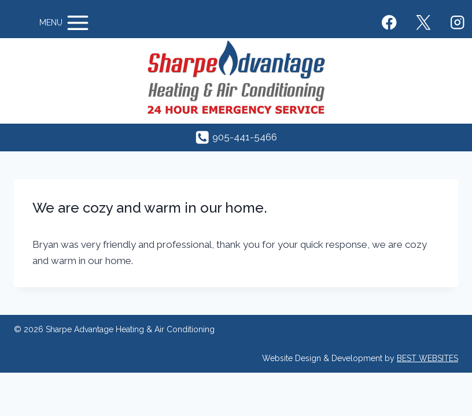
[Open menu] (65, 22)
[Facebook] (389, 23)
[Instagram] (457, 23)
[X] (423, 23)
